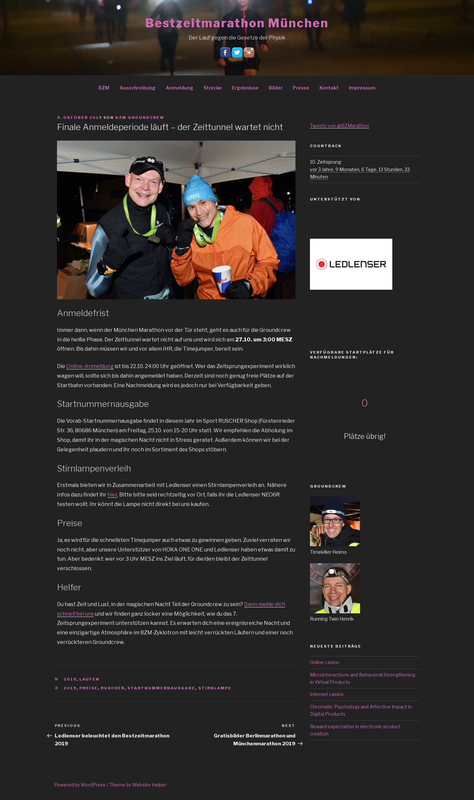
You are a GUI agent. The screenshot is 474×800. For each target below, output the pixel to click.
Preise (88, 688)
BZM (103, 88)
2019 (70, 679)
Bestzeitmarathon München (236, 23)
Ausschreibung (137, 88)
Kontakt (329, 88)
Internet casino (327, 694)
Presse (301, 88)
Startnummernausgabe (161, 688)
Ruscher (113, 688)
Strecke (213, 88)
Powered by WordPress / (81, 784)
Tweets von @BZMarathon (339, 125)
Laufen (89, 679)
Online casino (324, 662)
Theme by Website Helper (137, 784)
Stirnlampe (215, 688)
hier (112, 495)
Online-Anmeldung (90, 366)
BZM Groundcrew (139, 117)
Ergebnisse (245, 88)
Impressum (362, 88)
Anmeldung (179, 88)
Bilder (276, 88)
